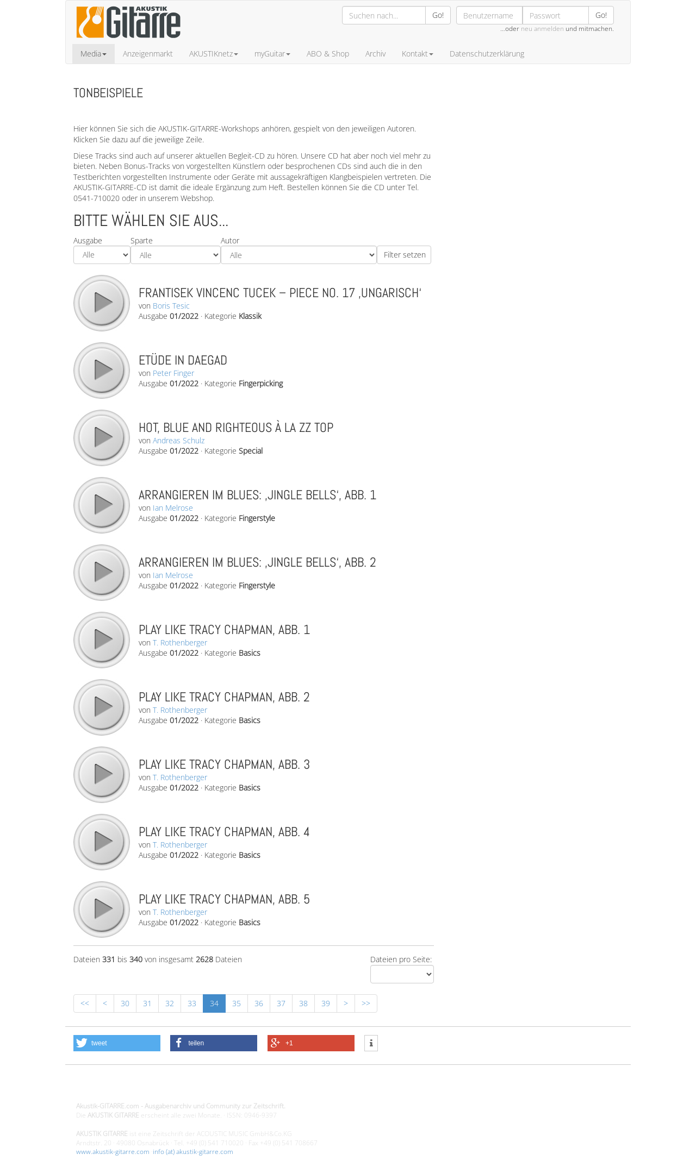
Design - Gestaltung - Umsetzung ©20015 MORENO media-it (165, 1088)
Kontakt (417, 53)
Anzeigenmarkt (148, 53)
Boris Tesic (171, 305)
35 (236, 1003)
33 (192, 1003)
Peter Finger (173, 373)
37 (281, 1003)
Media (93, 53)
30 (125, 1003)
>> (366, 1003)
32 (169, 1003)
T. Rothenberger (180, 642)
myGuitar (272, 53)
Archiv (375, 53)
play (101, 302)
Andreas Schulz (178, 440)
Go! (438, 15)
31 (147, 1003)
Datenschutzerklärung (487, 53)
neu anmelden (542, 28)
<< (84, 1003)
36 (258, 1003)
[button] (116, 1043)
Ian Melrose (173, 508)
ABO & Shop (328, 53)
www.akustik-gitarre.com (113, 1151)
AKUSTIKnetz (213, 53)
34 (214, 1003)
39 (325, 1003)
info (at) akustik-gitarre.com (193, 1151)
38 (303, 1003)
